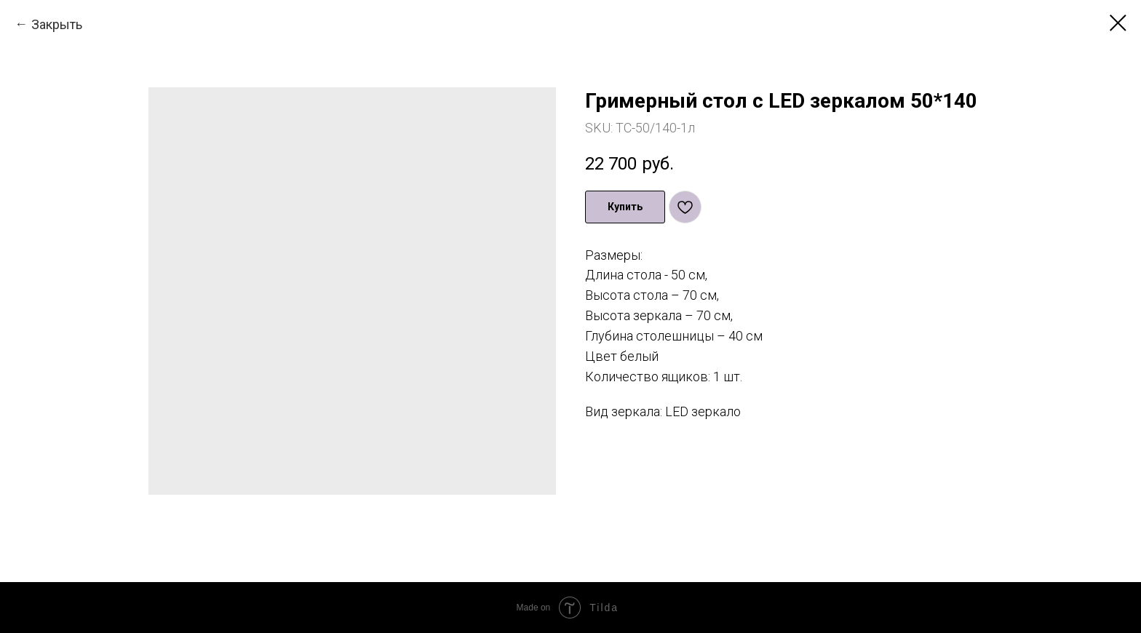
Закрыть (56, 24)
